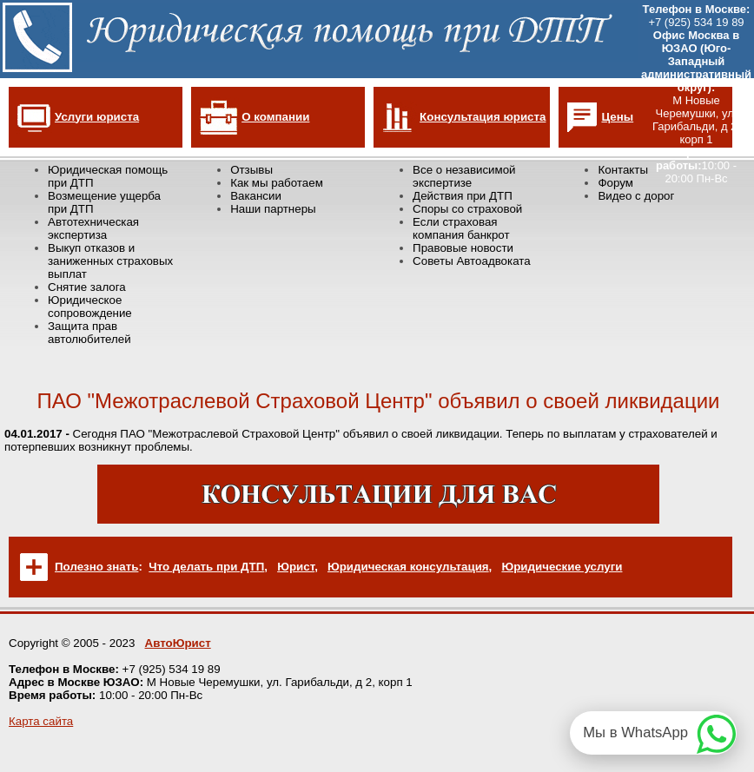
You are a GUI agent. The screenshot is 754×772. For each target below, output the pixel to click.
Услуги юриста (97, 116)
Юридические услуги (561, 566)
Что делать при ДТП (206, 566)
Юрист (295, 566)
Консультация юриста (483, 116)
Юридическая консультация (408, 566)
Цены (617, 116)
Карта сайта (41, 721)
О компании (275, 116)
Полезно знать (96, 566)
